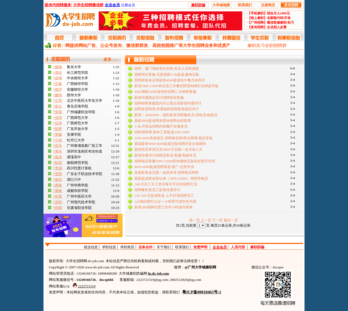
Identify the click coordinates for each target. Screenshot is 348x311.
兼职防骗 (257, 247)
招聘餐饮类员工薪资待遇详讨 (157, 190)
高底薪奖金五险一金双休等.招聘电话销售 (166, 172)
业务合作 (145, 247)
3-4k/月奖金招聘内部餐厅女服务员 (161, 126)
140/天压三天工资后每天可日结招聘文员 (165, 184)
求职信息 (109, 247)
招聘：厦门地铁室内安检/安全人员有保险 (166, 68)
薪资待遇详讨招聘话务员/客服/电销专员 (165, 155)
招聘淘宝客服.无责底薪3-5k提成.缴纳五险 (166, 74)
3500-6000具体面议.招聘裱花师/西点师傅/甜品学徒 (173, 138)
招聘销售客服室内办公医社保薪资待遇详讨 (167, 103)
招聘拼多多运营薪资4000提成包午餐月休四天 (169, 80)
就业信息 (91, 247)
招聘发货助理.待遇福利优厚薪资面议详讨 (166, 109)
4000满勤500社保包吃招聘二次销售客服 (165, 92)
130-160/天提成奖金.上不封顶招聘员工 (164, 195)
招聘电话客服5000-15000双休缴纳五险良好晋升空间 (174, 161)
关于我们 (164, 247)
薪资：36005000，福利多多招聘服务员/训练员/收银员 (175, 115)
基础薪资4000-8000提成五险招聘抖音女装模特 (170, 144)
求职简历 (127, 247)
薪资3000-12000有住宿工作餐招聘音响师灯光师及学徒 (176, 86)
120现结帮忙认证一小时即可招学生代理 (165, 201)
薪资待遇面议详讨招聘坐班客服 (159, 98)
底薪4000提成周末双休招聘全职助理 (162, 121)
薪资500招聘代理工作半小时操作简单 (163, 207)
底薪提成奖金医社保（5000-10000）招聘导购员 (171, 178)
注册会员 (128, 5)
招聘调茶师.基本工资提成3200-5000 (161, 132)
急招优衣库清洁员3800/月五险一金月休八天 (168, 149)
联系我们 (182, 247)
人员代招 (238, 247)
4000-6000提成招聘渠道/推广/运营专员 (164, 167)
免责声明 (200, 247)
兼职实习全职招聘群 (267, 45)
